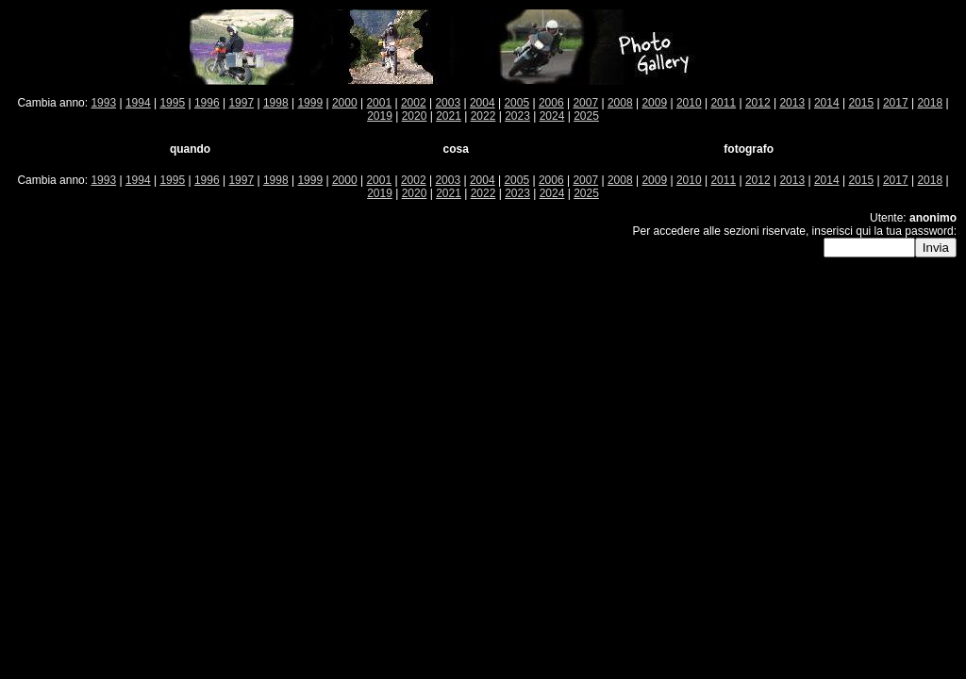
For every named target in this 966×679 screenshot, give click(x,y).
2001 (378, 102)
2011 (723, 102)
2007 (585, 102)
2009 (654, 102)
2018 (929, 102)
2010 (689, 102)
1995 (172, 102)
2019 (379, 116)
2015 (861, 102)
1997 (241, 102)
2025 (586, 116)
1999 (310, 102)
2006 (551, 102)
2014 (827, 102)
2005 (516, 102)
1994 (138, 102)
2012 (758, 102)
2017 (895, 102)
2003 (447, 102)
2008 (620, 102)
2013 (792, 102)
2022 (483, 116)
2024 (552, 116)
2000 (345, 102)
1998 (276, 102)
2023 (517, 116)
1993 (103, 102)
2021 (448, 116)
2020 (414, 116)
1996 (207, 102)
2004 (482, 102)
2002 (413, 102)
